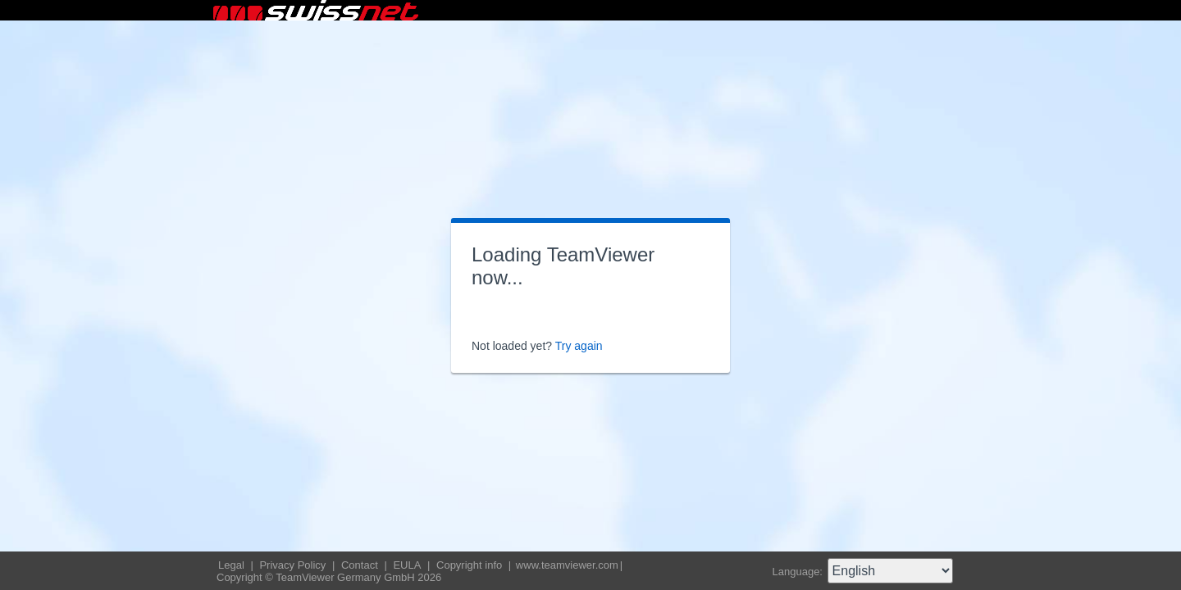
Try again (579, 345)
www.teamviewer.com (567, 565)
